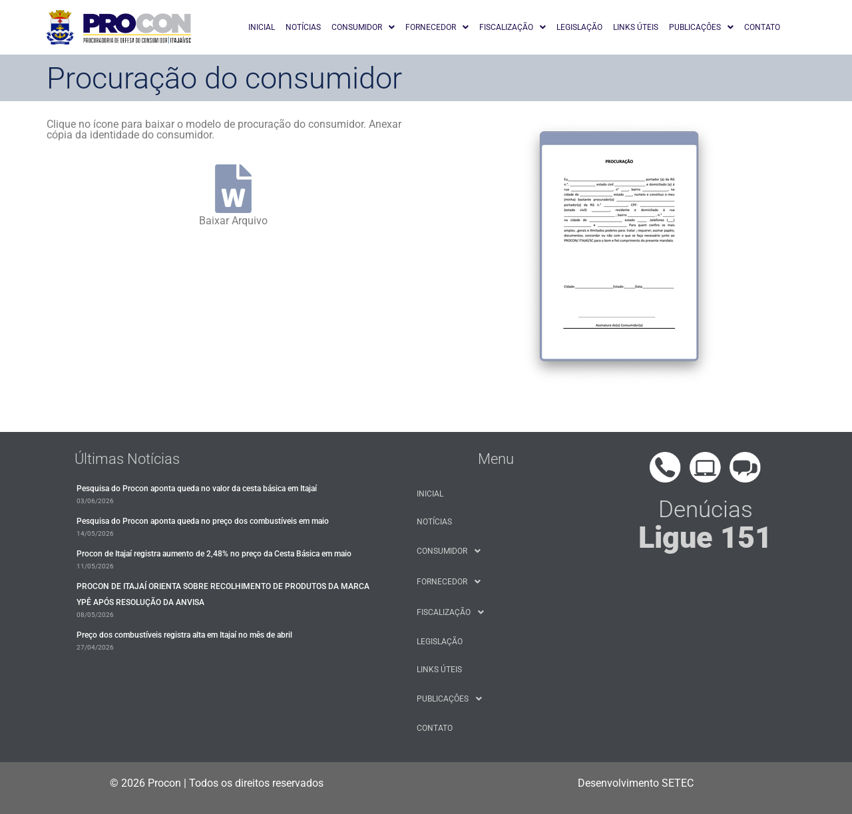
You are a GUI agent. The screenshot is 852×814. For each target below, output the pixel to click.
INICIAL (261, 27)
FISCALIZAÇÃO (512, 27)
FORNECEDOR (437, 27)
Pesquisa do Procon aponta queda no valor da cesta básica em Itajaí (197, 488)
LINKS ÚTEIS (635, 27)
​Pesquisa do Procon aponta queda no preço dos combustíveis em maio (203, 521)
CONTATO (762, 27)
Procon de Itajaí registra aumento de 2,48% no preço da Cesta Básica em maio (214, 553)
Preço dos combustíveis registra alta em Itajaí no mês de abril (184, 635)
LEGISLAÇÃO (579, 27)
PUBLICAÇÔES (701, 27)
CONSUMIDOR (363, 27)
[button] (363, 27)
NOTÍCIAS (303, 27)
